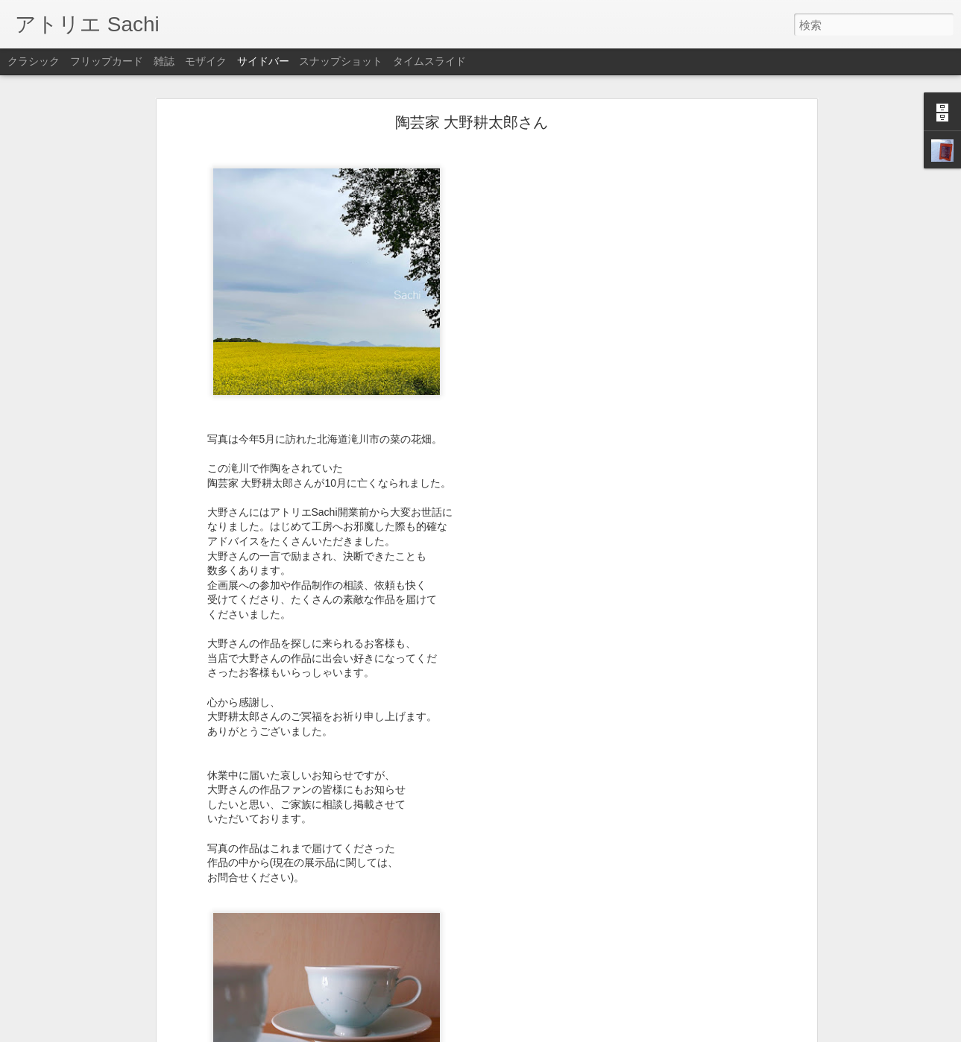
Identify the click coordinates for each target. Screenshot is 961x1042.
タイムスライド (429, 61)
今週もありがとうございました (99, 996)
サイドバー (263, 61)
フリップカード (106, 61)
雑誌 (164, 61)
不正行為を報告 (571, 1032)
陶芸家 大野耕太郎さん (472, 79)
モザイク (206, 61)
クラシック (33, 61)
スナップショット (340, 61)
